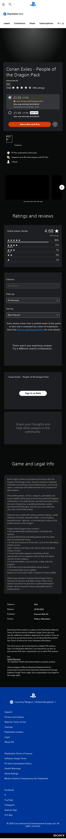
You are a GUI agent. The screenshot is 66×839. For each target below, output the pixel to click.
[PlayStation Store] (13, 13)
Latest (7, 23)
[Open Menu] (3, 4)
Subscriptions (46, 23)
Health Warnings (14, 659)
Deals (32, 23)
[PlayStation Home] (33, 4)
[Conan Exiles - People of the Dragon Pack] (27, 187)
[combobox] (33, 285)
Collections (19, 23)
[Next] (61, 187)
